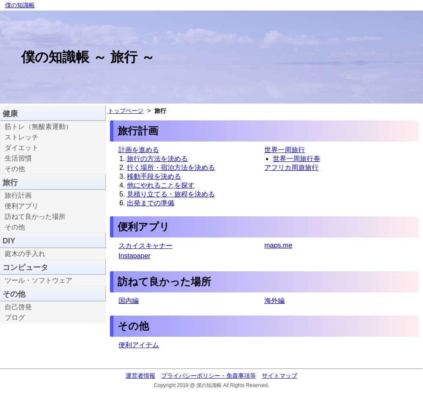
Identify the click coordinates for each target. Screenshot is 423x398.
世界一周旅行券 (296, 158)
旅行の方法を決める (157, 158)
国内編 (128, 300)
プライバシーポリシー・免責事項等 (208, 375)
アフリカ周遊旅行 (291, 167)
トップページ (125, 110)
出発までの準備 (150, 203)
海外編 (274, 300)
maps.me (278, 245)
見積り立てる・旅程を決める (171, 194)
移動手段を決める (154, 176)
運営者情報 (140, 375)
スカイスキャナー (145, 245)
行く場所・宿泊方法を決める (171, 167)
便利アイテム (138, 345)
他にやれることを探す (161, 185)
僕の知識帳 (20, 5)
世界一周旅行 (284, 149)
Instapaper (134, 255)
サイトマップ (279, 375)
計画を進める (138, 149)
